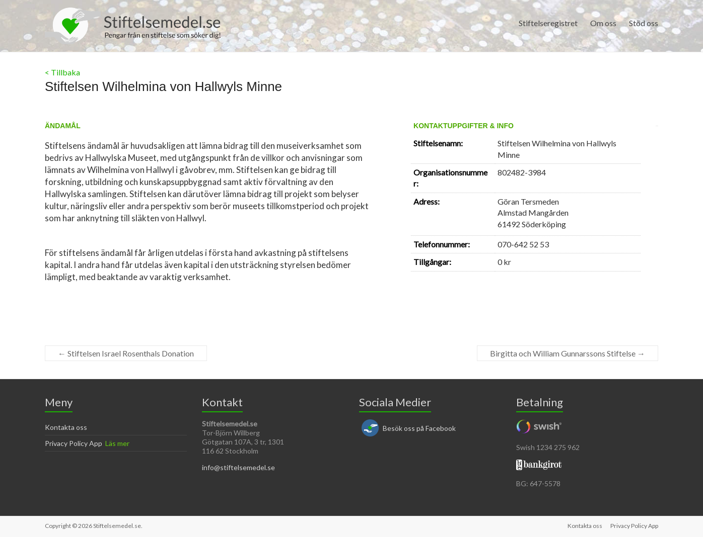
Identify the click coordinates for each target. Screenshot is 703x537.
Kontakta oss (66, 427)
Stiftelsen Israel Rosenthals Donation (126, 353)
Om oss (603, 23)
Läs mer (117, 443)
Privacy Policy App (73, 443)
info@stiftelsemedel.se (238, 467)
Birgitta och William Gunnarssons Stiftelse (567, 353)
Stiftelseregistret (548, 23)
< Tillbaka (62, 72)
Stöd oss (643, 23)
